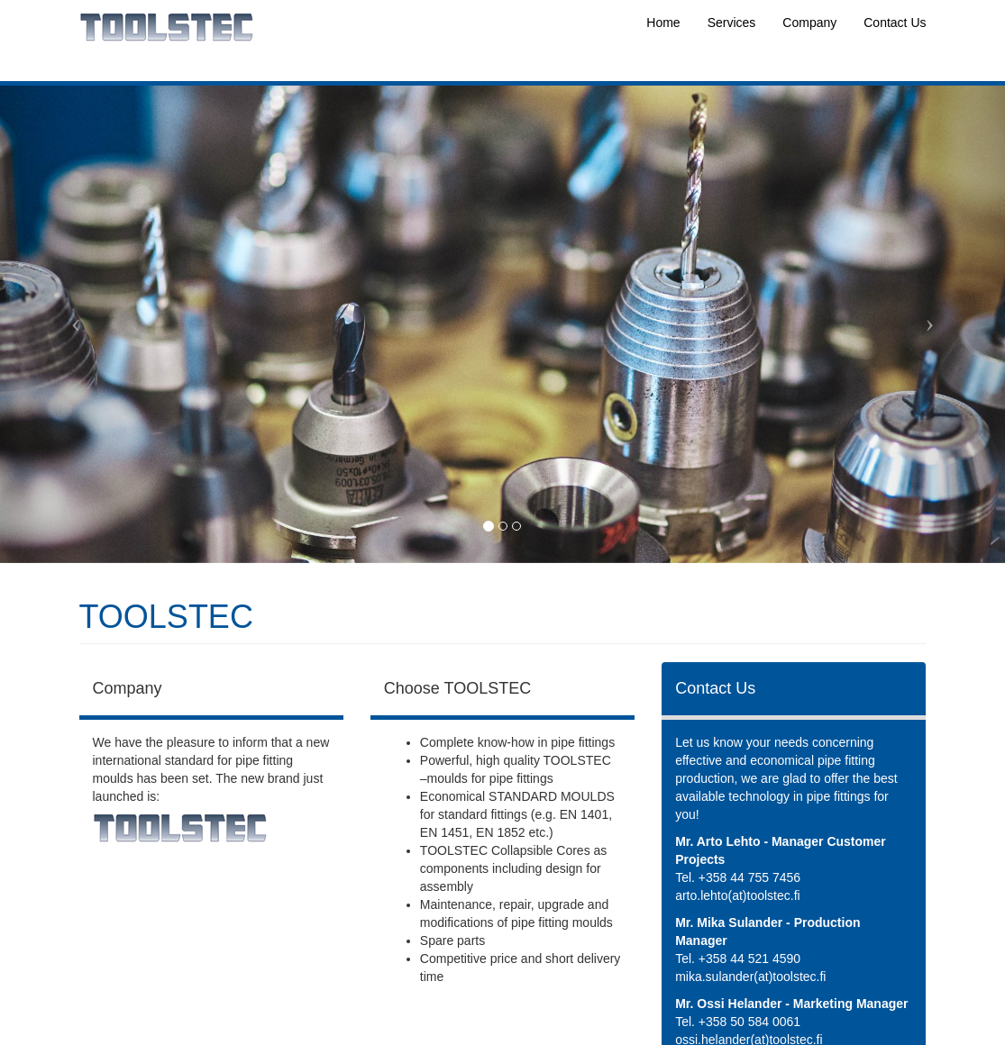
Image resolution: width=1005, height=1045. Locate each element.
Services (732, 22)
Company (809, 22)
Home (663, 22)
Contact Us (894, 22)
